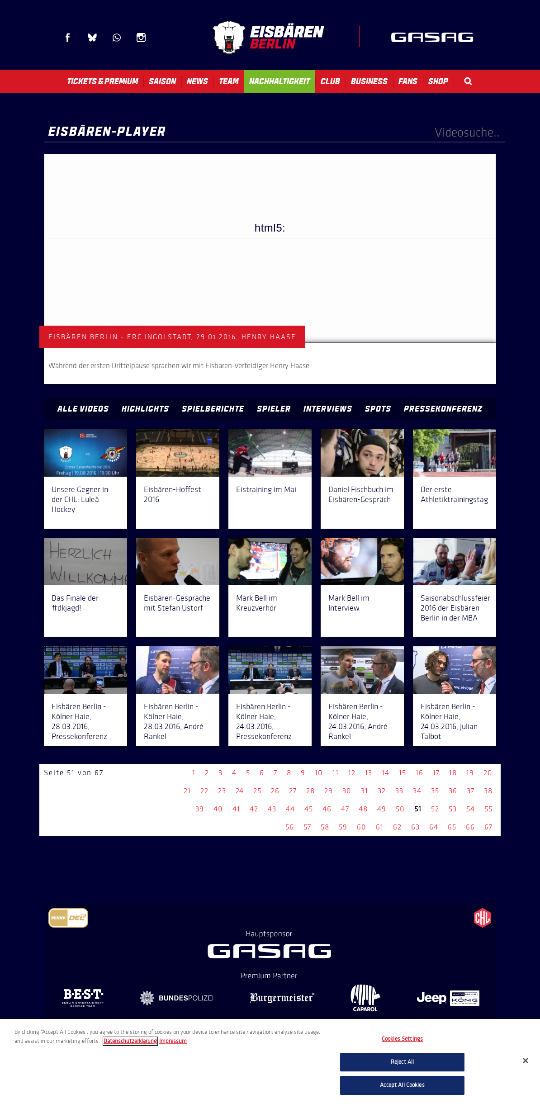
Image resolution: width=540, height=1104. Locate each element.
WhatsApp (116, 37)
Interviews (327, 408)
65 (452, 827)
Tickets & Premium (102, 81)
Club (330, 81)
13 (368, 772)
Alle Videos (83, 408)
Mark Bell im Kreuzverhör (256, 603)
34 (417, 791)
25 (257, 791)
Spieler (274, 408)
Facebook (67, 37)
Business (369, 81)
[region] (270, 1061)
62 (397, 827)
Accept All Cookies (402, 1085)
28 (310, 791)
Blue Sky (92, 37)
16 (419, 772)
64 (433, 827)
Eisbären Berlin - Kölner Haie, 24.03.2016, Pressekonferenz (264, 721)
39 (199, 809)
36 (453, 791)
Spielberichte (213, 408)
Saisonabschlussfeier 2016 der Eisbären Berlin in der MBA (455, 608)
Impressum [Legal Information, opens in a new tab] (173, 1041)
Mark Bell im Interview (348, 603)
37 (470, 791)
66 (470, 827)
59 (343, 827)
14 (385, 772)
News (197, 81)
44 (290, 809)
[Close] (525, 1061)
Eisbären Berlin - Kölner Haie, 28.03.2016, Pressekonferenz (79, 721)
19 (470, 772)
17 (436, 772)
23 (222, 791)
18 (453, 772)
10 (319, 772)
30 (346, 791)
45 (308, 809)
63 (415, 827)
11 (335, 772)
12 (351, 772)
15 (402, 772)
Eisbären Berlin (268, 37)
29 (328, 791)
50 (400, 809)
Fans (407, 81)
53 (453, 809)
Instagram (141, 37)
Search (468, 81)
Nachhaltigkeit (279, 81)
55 (488, 809)
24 (240, 791)
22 (204, 791)
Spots (378, 408)
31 (364, 791)
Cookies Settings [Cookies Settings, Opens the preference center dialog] (402, 1038)
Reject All (402, 1062)
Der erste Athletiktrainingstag (454, 494)
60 (361, 827)
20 (488, 772)
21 (187, 791)
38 (488, 791)
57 (307, 827)
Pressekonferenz (443, 408)
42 (254, 809)
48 (363, 809)
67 (488, 827)
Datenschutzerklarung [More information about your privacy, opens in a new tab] (130, 1041)
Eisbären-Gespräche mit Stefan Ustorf (177, 603)
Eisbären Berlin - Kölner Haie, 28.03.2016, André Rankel (174, 721)
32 (382, 791)
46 (327, 809)
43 (272, 809)
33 (399, 791)
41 (236, 809)
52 (435, 809)
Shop (438, 81)
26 (275, 791)
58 (325, 827)
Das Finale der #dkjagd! (75, 603)
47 (345, 809)
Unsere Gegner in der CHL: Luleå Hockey (80, 499)
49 (381, 809)
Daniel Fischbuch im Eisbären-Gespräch (360, 494)
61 (380, 827)
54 (470, 809)
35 (435, 791)
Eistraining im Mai (266, 489)
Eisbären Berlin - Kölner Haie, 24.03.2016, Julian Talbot (449, 721)
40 (218, 809)
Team (228, 81)
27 (293, 791)
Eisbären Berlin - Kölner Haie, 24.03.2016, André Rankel (358, 721)
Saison (162, 81)
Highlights (145, 408)
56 (289, 827)
